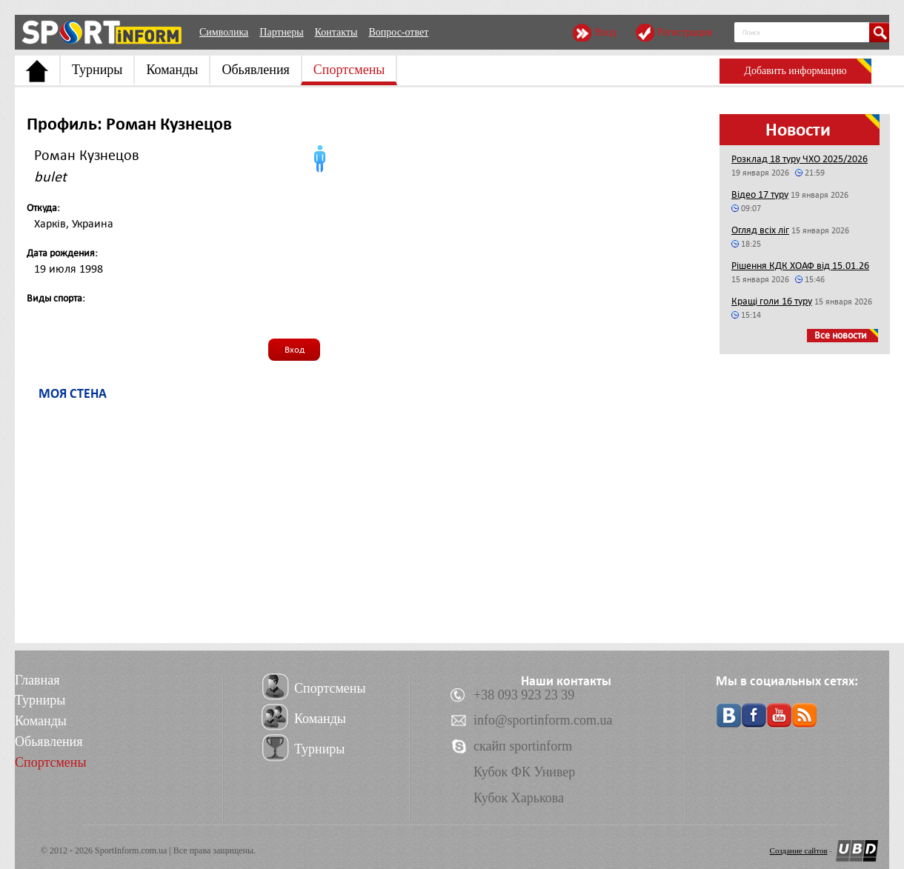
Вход (605, 32)
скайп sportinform (522, 746)
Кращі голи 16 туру (771, 301)
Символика (223, 32)
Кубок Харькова (518, 797)
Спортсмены (349, 69)
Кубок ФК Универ (524, 772)
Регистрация (684, 32)
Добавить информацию (795, 70)
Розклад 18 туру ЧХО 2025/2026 (799, 158)
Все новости (840, 335)
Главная (37, 680)
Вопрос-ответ (398, 32)
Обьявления (255, 69)
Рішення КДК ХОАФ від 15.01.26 (800, 265)
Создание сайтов (799, 850)
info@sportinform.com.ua (543, 720)
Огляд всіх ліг (760, 230)
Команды (172, 69)
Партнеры (281, 32)
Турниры (97, 69)
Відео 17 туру (759, 194)
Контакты (336, 32)
